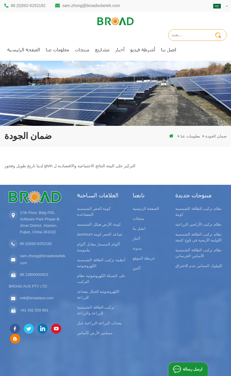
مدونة (137, 248)
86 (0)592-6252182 (28, 5)
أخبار (120, 49)
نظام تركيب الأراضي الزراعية (198, 224)
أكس (137, 268)
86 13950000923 (34, 274)
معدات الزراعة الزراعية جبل (99, 323)
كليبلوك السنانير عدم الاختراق (198, 266)
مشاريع (102, 49)
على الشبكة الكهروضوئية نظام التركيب (101, 279)
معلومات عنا (57, 49)
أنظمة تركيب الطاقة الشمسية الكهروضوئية (101, 263)
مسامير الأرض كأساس (95, 333)
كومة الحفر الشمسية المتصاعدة (94, 211)
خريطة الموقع (144, 258)
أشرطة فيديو (142, 49)
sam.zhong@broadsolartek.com (91, 5)
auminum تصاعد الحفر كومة (99, 234)
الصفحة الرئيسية (23, 49)
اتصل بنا (168, 49)
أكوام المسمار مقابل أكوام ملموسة (98, 247)
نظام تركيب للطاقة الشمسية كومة (198, 211)
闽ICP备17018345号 (179, 356)
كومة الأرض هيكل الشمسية (99, 224)
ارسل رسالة (192, 369)
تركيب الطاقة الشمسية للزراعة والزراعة (95, 310)
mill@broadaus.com (36, 298)
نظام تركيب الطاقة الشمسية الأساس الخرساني (198, 253)
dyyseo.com (109, 363)
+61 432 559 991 (34, 310)
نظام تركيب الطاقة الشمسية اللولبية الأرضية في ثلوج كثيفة (198, 237)
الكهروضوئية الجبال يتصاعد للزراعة (98, 294)
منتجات (82, 49)
